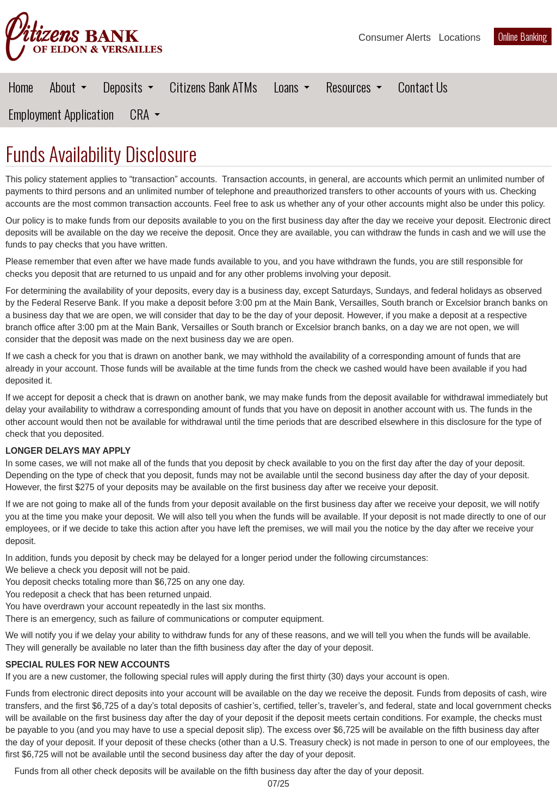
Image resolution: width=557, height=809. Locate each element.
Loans (286, 86)
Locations (459, 37)
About (62, 86)
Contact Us (423, 86)
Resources (348, 86)
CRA (139, 113)
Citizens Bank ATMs (213, 86)
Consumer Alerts (394, 37)
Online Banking (522, 36)
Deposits (123, 86)
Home (20, 86)
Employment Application (61, 113)
